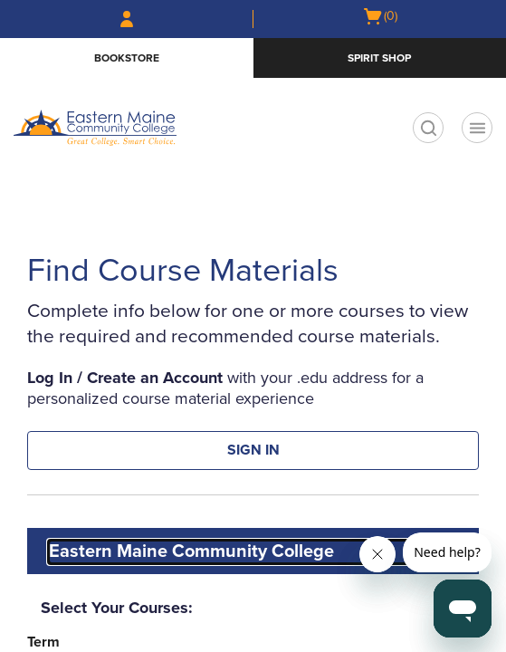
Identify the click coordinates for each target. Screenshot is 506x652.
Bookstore (126, 58)
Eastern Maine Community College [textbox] (191, 551)
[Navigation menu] (477, 127)
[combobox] (255, 552)
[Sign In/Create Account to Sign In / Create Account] (127, 19)
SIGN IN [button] (253, 450)
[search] (428, 127)
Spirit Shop (379, 58)
